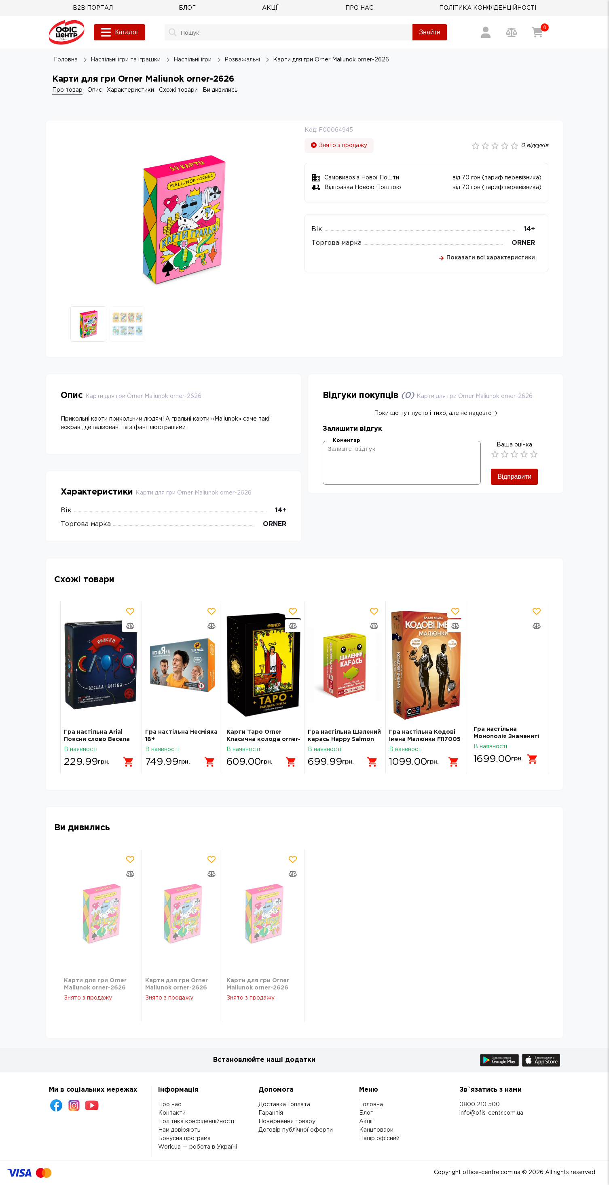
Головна (371, 1104)
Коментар (346, 440)
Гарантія (270, 1113)
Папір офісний (379, 1138)
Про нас (169, 1104)
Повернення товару (286, 1121)
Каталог (119, 32)
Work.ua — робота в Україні (197, 1147)
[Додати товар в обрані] (130, 611)
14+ (529, 229)
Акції (366, 1121)
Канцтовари (376, 1130)
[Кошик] (537, 32)
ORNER (523, 243)
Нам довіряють (179, 1130)
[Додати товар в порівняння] (130, 625)
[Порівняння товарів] (511, 32)
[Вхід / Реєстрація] (485, 32)
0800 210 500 (479, 1104)
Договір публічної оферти (295, 1130)
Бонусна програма (184, 1138)
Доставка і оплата (284, 1104)
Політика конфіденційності (196, 1121)
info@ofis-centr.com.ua (491, 1113)
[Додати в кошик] (125, 759)
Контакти (172, 1113)
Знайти (429, 32)
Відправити (514, 476)
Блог (366, 1113)
